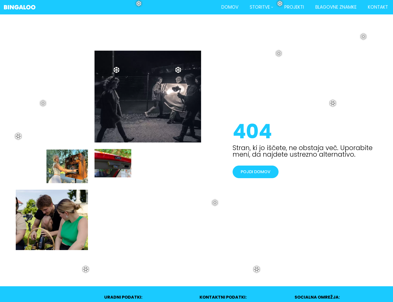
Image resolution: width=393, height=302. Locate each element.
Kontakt (378, 7)
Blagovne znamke (336, 7)
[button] (272, 7)
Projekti (294, 7)
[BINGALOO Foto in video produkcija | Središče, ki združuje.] (19, 7)
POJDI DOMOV (255, 172)
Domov (229, 7)
